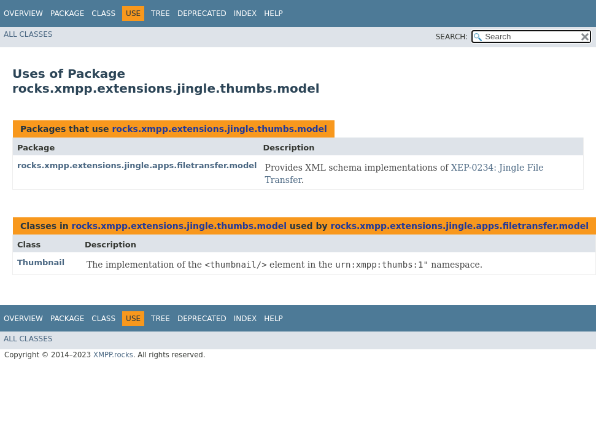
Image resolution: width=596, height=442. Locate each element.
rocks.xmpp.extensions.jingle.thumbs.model (219, 129)
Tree (160, 13)
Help (273, 13)
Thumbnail (40, 262)
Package (67, 13)
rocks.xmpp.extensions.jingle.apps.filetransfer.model (137, 165)
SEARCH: (452, 37)
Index (245, 13)
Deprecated (201, 13)
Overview (23, 13)
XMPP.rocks (113, 355)
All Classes (28, 34)
